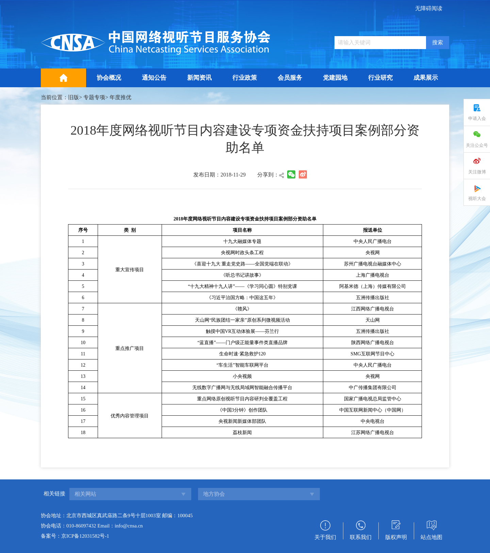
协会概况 (109, 77)
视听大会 (477, 198)
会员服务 (290, 77)
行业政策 (244, 77)
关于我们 (325, 537)
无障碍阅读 (428, 8)
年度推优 (120, 97)
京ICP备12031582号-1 (85, 536)
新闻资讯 (199, 77)
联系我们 (361, 537)
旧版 (73, 97)
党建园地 (335, 77)
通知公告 (154, 77)
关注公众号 (477, 145)
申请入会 (477, 118)
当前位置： (54, 97)
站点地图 (431, 537)
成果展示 (425, 77)
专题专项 (94, 97)
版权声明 (396, 537)
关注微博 (477, 171)
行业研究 (380, 77)
